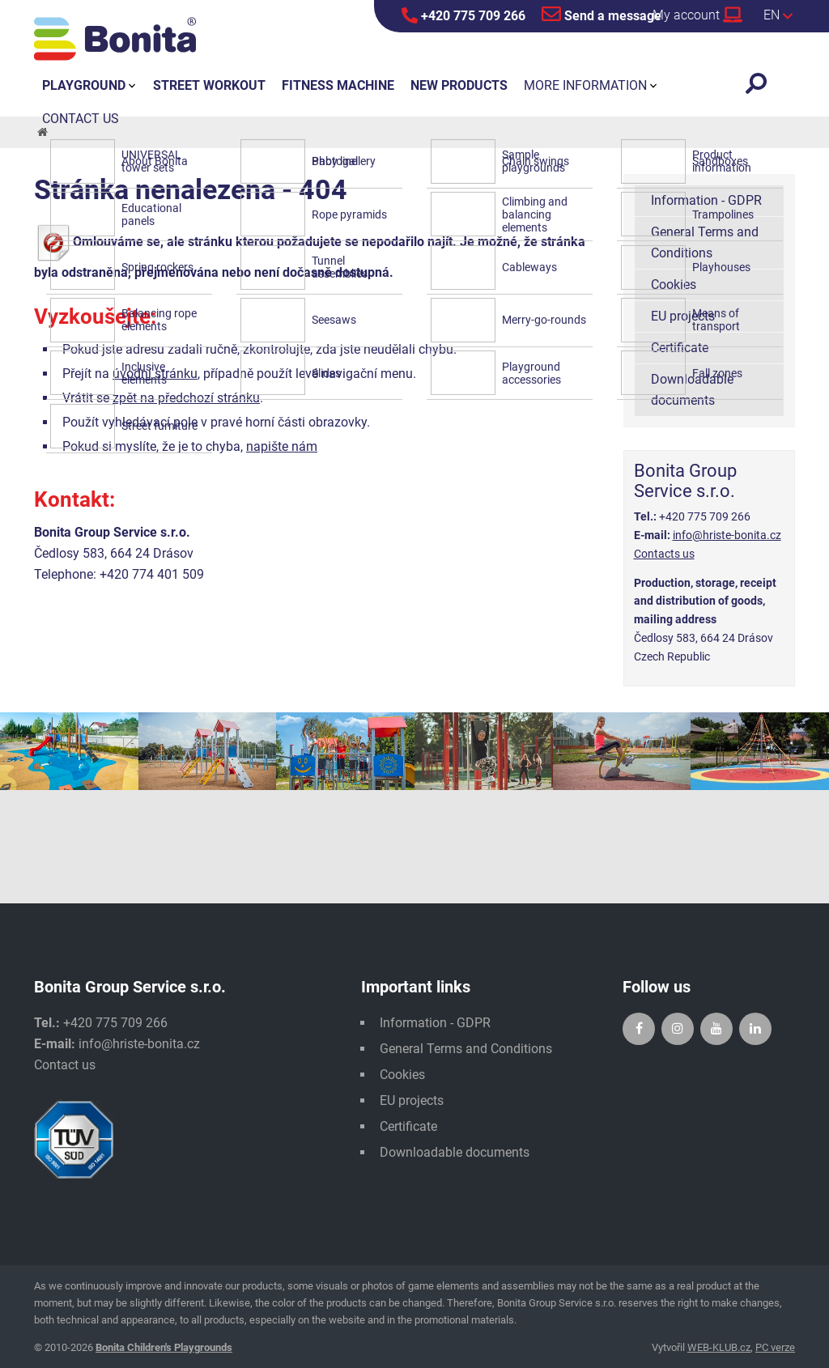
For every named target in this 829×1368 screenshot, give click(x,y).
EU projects (683, 316)
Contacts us (664, 553)
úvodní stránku (155, 373)
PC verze (775, 1347)
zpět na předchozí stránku (186, 398)
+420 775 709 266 (463, 15)
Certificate (679, 347)
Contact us (65, 1065)
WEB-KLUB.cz (718, 1347)
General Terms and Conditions (705, 242)
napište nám (281, 446)
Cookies (673, 284)
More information (585, 85)
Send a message (601, 13)
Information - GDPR (706, 200)
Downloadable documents (692, 390)
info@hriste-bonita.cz (727, 535)
